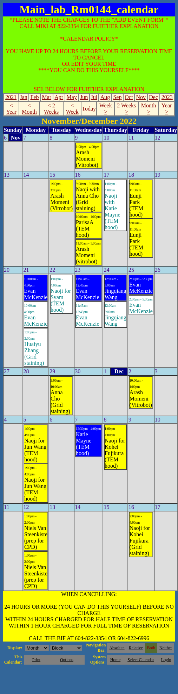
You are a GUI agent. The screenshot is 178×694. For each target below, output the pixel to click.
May (72, 97)
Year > (166, 108)
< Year (11, 108)
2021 (11, 97)
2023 (167, 97)
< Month (29, 108)
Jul (94, 97)
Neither (165, 647)
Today (89, 109)
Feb (34, 97)
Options (66, 659)
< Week (72, 108)
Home (115, 659)
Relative (136, 647)
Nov (141, 97)
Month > (148, 108)
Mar (46, 97)
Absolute (116, 647)
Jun (84, 97)
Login (166, 659)
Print (36, 659)
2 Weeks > (126, 108)
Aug (105, 97)
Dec (153, 97)
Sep (117, 97)
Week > (105, 108)
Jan (23, 97)
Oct (129, 97)
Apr (58, 97)
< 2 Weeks (51, 108)
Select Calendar (140, 659)
